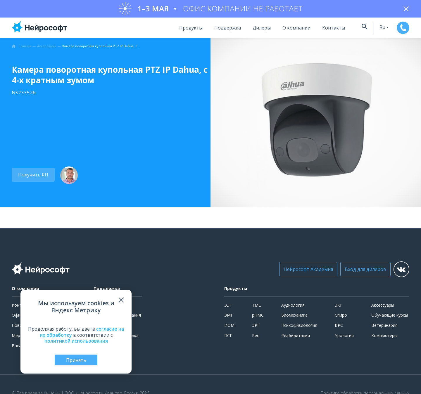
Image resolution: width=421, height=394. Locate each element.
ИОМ (229, 328)
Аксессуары (382, 308)
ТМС (256, 308)
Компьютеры (384, 338)
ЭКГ (338, 308)
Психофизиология (299, 328)
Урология (344, 338)
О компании (282, 30)
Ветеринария (384, 328)
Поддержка (213, 30)
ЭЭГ (228, 308)
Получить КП (31, 177)
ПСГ (228, 338)
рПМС (258, 318)
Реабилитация (295, 338)
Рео (256, 338)
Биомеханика (294, 318)
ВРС (339, 328)
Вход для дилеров (355, 272)
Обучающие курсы (389, 318)
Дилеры (248, 30)
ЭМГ (228, 318)
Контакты (319, 30)
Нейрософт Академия (298, 272)
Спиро (341, 318)
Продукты (177, 30)
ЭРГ (256, 328)
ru (371, 30)
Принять (76, 359)
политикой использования (76, 340)
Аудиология (293, 308)
